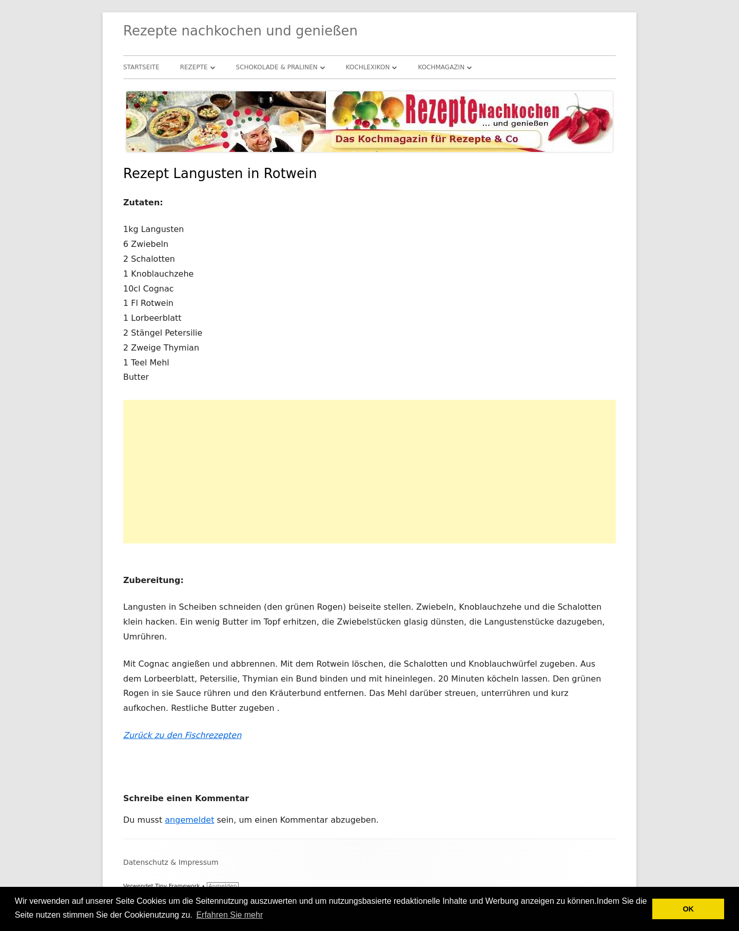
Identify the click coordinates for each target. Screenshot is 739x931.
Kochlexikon (368, 67)
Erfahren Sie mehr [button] (229, 914)
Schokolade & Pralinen (277, 67)
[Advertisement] (369, 472)
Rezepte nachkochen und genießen (240, 30)
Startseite (141, 67)
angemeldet (189, 820)
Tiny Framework (177, 886)
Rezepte (194, 67)
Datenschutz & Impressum (171, 862)
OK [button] (688, 909)
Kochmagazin (441, 67)
